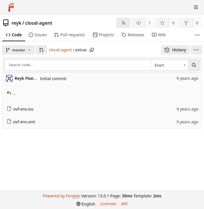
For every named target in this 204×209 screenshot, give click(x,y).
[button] (41, 50)
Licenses (108, 203)
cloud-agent (38, 23)
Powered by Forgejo (61, 196)
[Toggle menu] (196, 7)
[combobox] (169, 65)
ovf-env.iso (20, 109)
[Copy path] (92, 50)
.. (11, 93)
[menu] (196, 50)
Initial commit (53, 78)
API (124, 203)
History (175, 50)
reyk (16, 23)
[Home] (11, 7)
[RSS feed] (123, 23)
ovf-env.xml (21, 122)
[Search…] (193, 65)
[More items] (197, 35)
